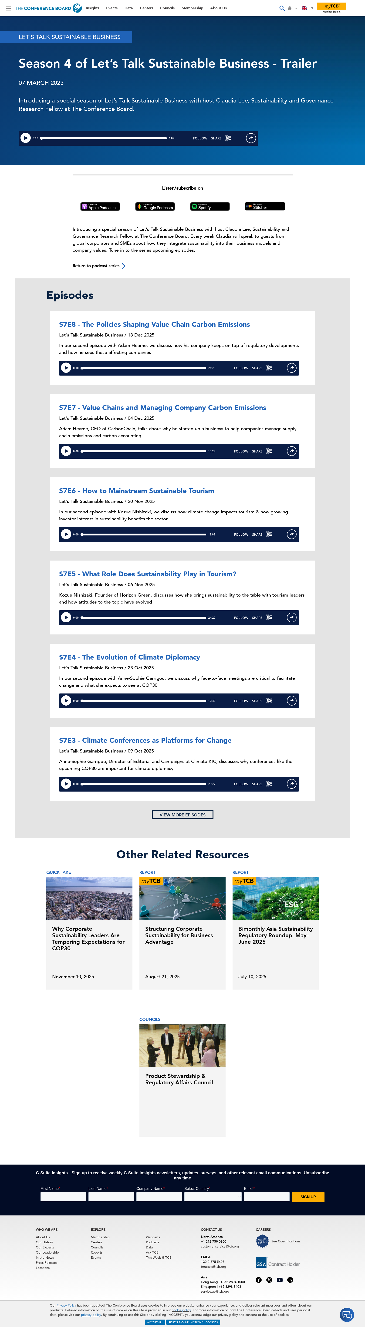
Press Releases (46, 1263)
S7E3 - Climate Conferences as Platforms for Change (145, 740)
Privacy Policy (66, 1305)
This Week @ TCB (159, 1257)
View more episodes (183, 815)
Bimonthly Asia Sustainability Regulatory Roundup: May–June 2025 (275, 935)
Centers (146, 8)
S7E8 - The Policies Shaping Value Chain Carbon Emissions (154, 324)
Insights (92, 8)
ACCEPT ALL (155, 1322)
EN (307, 8)
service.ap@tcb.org (215, 1291)
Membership (192, 8)
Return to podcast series (100, 266)
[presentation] (321, 927)
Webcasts (153, 1237)
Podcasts (152, 1242)
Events (112, 8)
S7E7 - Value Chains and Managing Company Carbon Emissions (162, 407)
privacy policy (91, 1315)
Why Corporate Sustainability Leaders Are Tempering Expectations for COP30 (88, 938)
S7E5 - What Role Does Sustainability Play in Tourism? (148, 573)
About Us (218, 8)
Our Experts (45, 1247)
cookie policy (181, 1310)
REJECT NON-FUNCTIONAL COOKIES (193, 1322)
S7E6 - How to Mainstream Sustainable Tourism (136, 490)
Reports (96, 1252)
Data (129, 8)
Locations (43, 1268)
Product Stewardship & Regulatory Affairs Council (179, 1079)
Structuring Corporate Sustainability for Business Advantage (179, 935)
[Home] (49, 8)
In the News (45, 1257)
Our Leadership (47, 1252)
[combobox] (307, 8)
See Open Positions (285, 1241)
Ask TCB (152, 1252)
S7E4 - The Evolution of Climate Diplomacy (129, 657)
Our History (44, 1242)
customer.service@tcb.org (220, 1246)
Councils (167, 8)
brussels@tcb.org (213, 1266)
